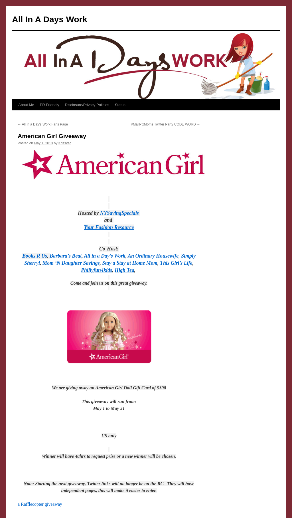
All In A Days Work (49, 19)
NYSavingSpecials (120, 213)
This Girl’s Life (176, 263)
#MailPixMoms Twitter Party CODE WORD (165, 124)
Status (120, 105)
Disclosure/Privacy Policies (87, 105)
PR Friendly (49, 105)
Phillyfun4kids (96, 270)
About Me (26, 105)
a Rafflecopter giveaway (40, 504)
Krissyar (64, 143)
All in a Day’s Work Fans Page (43, 124)
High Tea (124, 270)
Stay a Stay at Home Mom (129, 263)
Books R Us (34, 256)
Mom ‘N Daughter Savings (71, 263)
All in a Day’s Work (104, 256)
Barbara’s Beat (66, 256)
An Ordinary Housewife (153, 256)
